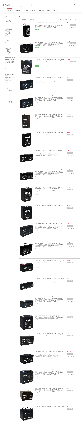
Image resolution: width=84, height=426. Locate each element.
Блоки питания (8, 80)
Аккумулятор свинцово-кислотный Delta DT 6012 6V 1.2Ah (49, 77)
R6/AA (7, 22)
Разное (6, 82)
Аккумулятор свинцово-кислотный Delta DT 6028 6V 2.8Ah (49, 132)
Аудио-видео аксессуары (10, 69)
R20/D (7, 26)
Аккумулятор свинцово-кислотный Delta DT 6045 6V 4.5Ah (49, 187)
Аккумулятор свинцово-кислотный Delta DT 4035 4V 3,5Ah (49, 41)
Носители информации (9, 64)
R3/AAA (7, 23)
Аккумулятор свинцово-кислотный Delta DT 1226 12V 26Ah (49, 388)
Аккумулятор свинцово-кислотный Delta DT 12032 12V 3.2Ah (50, 296)
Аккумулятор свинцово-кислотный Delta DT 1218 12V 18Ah (49, 370)
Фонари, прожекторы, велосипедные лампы (9, 62)
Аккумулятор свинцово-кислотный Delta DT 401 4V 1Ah (48, 22)
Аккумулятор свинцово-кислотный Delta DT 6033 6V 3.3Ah (49, 150)
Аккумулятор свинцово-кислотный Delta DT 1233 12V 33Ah (49, 406)
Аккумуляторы (8, 21)
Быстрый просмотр (71, 27)
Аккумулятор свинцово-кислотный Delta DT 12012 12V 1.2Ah (50, 260)
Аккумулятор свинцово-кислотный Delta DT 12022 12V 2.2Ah (50, 278)
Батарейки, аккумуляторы (8, 20)
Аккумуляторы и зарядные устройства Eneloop (12, 108)
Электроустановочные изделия (9, 75)
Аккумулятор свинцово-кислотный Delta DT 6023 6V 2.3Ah (49, 114)
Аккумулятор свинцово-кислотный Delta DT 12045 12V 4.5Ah (50, 315)
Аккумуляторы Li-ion (8, 34)
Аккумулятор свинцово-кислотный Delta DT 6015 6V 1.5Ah (49, 95)
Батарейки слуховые (9, 55)
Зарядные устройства (9, 59)
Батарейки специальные (10, 57)
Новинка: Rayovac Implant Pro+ (13, 97)
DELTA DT (8, 41)
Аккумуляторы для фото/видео (10, 78)
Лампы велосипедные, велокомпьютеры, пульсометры (9, 67)
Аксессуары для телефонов (8, 72)
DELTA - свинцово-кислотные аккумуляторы (8, 37)
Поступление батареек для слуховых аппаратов (13, 91)
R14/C (7, 25)
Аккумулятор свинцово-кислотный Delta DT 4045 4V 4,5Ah (49, 59)
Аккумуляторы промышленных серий (8, 45)
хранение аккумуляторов (8, 29)
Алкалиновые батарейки (8, 49)
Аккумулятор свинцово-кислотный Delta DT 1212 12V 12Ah (49, 351)
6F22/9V (7, 27)
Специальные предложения (8, 53)
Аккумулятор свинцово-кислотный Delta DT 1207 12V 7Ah (49, 333)
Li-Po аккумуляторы (8, 43)
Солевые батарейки (7, 51)
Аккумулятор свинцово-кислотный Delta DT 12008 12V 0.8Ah (50, 242)
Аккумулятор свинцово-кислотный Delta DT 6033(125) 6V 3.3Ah (49, 169)
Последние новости (9, 88)
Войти (74, 6)
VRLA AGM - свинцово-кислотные (8, 31)
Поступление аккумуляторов (12, 102)
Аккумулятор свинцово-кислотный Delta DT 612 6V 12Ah (49, 223)
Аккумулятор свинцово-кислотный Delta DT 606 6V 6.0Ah (49, 205)
